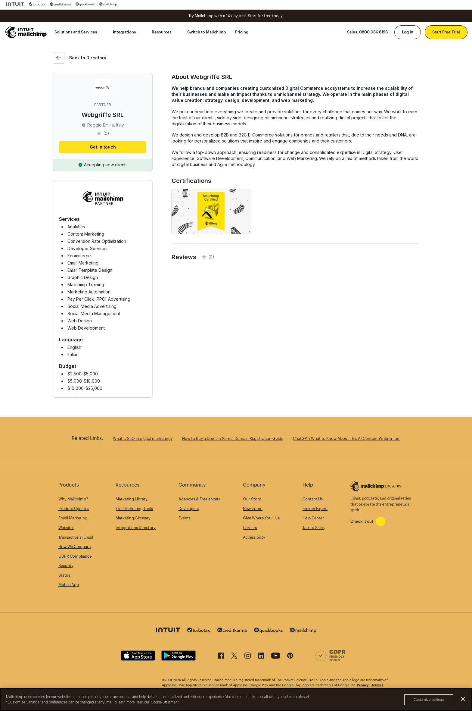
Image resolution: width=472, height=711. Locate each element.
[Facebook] (221, 657)
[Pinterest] (290, 657)
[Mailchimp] (108, 4)
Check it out (361, 521)
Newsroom (252, 509)
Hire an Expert (315, 509)
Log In (407, 32)
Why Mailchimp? (73, 499)
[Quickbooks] (85, 4)
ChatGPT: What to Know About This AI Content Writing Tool (346, 438)
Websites (66, 528)
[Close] (463, 699)
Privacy (363, 685)
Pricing (241, 32)
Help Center (313, 518)
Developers (189, 509)
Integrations (124, 32)
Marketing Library (132, 499)
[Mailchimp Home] (26, 32)
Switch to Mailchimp (206, 32)
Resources (161, 32)
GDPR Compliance (75, 556)
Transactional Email (75, 537)
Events (185, 518)
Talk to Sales (313, 528)
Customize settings (429, 699)
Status (64, 575)
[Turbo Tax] (37, 4)
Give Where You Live (261, 518)
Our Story (252, 499)
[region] (236, 699)
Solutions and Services (75, 32)
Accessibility (254, 537)
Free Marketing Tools (134, 509)
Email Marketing (72, 518)
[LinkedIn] (261, 657)
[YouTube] (275, 657)
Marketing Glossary (133, 518)
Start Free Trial (446, 32)
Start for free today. (266, 16)
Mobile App (68, 585)
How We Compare (74, 547)
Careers (250, 528)
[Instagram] (247, 657)
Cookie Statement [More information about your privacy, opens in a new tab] (165, 702)
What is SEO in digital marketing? (142, 438)
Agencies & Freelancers (199, 499)
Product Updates (73, 509)
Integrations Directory (136, 528)
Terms (376, 685)
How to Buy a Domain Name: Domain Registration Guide (232, 438)
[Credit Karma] (60, 4)
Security (65, 566)
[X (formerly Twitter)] (234, 657)
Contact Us (313, 499)
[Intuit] (15, 4)
